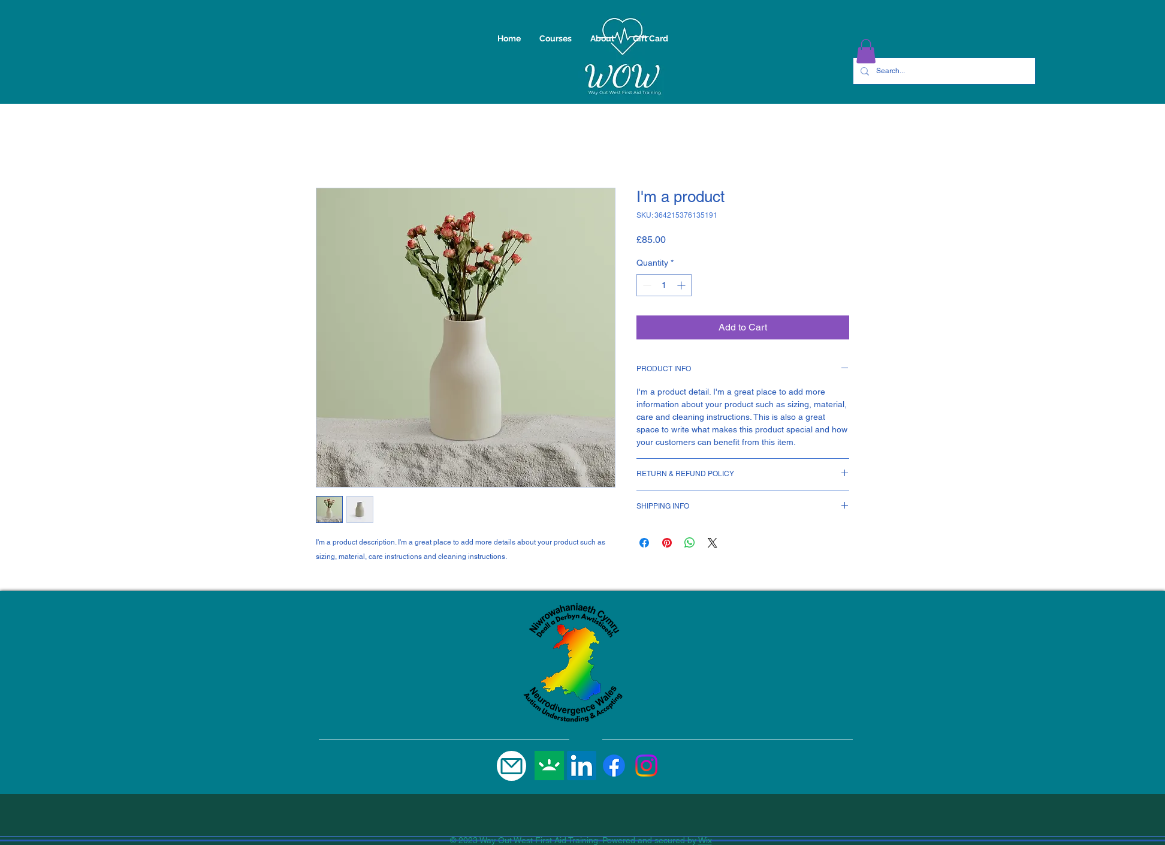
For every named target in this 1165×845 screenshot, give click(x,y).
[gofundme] (549, 765)
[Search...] (943, 71)
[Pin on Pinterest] (667, 543)
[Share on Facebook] (644, 543)
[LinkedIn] (581, 765)
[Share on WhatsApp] (690, 543)
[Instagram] (646, 765)
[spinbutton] (664, 285)
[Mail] (511, 766)
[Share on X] (712, 543)
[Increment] (682, 285)
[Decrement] (645, 285)
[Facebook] (614, 765)
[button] (866, 51)
